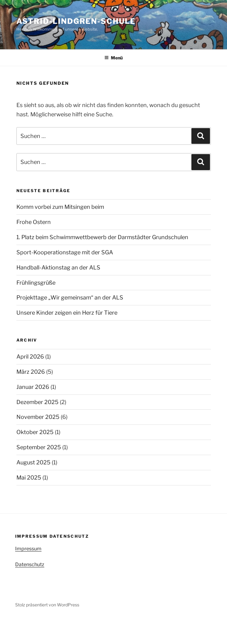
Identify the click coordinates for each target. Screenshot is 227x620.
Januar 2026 (32, 387)
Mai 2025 (28, 477)
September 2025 (38, 447)
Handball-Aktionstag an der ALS (58, 267)
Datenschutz (29, 564)
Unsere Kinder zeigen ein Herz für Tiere (66, 312)
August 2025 (33, 462)
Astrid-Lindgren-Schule (76, 21)
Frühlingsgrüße (35, 282)
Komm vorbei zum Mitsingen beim (60, 207)
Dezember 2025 (37, 402)
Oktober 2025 (35, 432)
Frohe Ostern (33, 222)
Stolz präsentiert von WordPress (47, 604)
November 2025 (37, 417)
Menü (113, 57)
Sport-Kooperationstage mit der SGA (64, 252)
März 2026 (30, 371)
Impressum (28, 549)
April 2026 (30, 356)
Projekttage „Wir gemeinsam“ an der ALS (69, 297)
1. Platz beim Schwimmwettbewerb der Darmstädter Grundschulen (102, 237)
